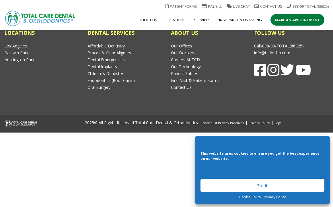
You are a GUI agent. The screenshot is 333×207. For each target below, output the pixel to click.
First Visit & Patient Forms (195, 80)
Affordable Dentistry (106, 46)
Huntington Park (19, 59)
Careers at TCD (185, 59)
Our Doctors (182, 52)
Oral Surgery (98, 87)
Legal (278, 123)
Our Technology (186, 66)
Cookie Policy (250, 197)
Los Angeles (15, 46)
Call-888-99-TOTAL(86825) (279, 46)
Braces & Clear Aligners (109, 52)
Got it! (262, 185)
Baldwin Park (16, 52)
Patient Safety (184, 73)
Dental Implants (102, 66)
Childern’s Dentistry (105, 73)
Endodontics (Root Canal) (111, 80)
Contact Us (181, 87)
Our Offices (181, 46)
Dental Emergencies (106, 59)
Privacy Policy (275, 197)
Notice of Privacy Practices (223, 123)
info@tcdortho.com (272, 52)
